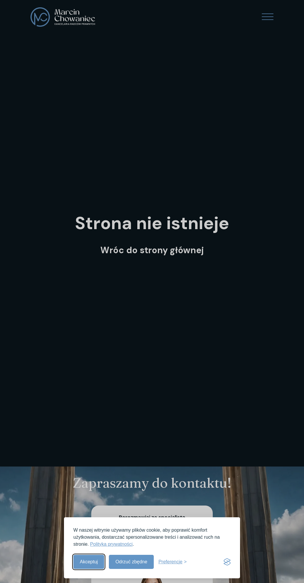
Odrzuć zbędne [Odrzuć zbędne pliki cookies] (131, 561)
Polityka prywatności (111, 544)
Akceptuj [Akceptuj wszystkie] (89, 561)
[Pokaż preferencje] (172, 562)
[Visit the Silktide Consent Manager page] (227, 561)
